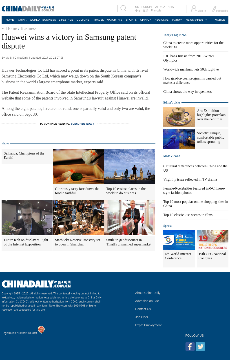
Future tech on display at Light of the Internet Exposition (26, 242)
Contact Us (143, 309)
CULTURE (83, 19)
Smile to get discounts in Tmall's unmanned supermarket (128, 242)
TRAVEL (98, 19)
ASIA (171, 7)
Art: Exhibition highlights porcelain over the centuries (211, 115)
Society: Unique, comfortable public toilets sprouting (210, 137)
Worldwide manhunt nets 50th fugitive (191, 69)
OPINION (146, 19)
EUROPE (147, 7)
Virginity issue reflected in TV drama (190, 179)
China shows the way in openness (187, 91)
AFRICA (160, 7)
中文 (138, 10)
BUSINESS (49, 19)
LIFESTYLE (66, 19)
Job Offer (141, 317)
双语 (145, 10)
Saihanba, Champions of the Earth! (24, 155)
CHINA (22, 19)
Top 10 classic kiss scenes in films (187, 215)
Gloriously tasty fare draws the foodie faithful (77, 191)
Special (167, 225)
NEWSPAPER (194, 19)
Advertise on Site (147, 301)
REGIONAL (161, 19)
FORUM (177, 19)
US (137, 7)
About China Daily (147, 293)
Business (28, 28)
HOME (10, 19)
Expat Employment (148, 325)
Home (11, 28)
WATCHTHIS (114, 19)
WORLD (35, 19)
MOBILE (220, 19)
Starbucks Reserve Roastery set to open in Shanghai (77, 242)
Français (156, 10)
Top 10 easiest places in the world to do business (126, 191)
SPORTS (131, 19)
